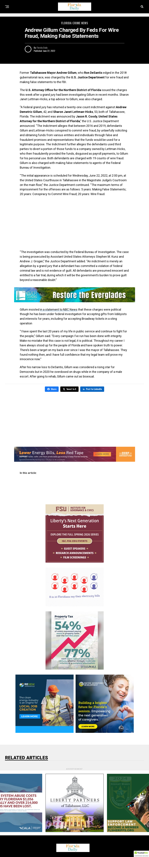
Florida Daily (42, 47)
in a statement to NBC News (58, 309)
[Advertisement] (74, 223)
